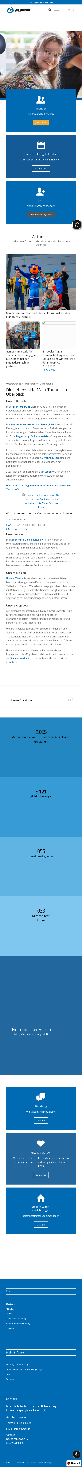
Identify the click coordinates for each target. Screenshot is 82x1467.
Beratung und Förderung (17, 1364)
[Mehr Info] (41, 1120)
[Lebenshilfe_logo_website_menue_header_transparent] (34, 10)
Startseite (10, 1304)
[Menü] (55, 10)
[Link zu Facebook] (73, 10)
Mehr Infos (16, 74)
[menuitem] (48, 10)
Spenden (10, 1379)
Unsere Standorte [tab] (42, 700)
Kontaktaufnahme (41, 74)
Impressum (11, 1328)
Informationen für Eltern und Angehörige (24, 1369)
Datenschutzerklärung (16, 1318)
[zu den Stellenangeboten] (41, 214)
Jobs (8, 1374)
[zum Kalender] (41, 168)
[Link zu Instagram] (69, 10)
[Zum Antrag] (41, 1175)
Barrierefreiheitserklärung (18, 1323)
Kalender (10, 1313)
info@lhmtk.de (21, 1429)
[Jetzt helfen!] (41, 122)
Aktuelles (10, 1309)
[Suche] (48, 10)
